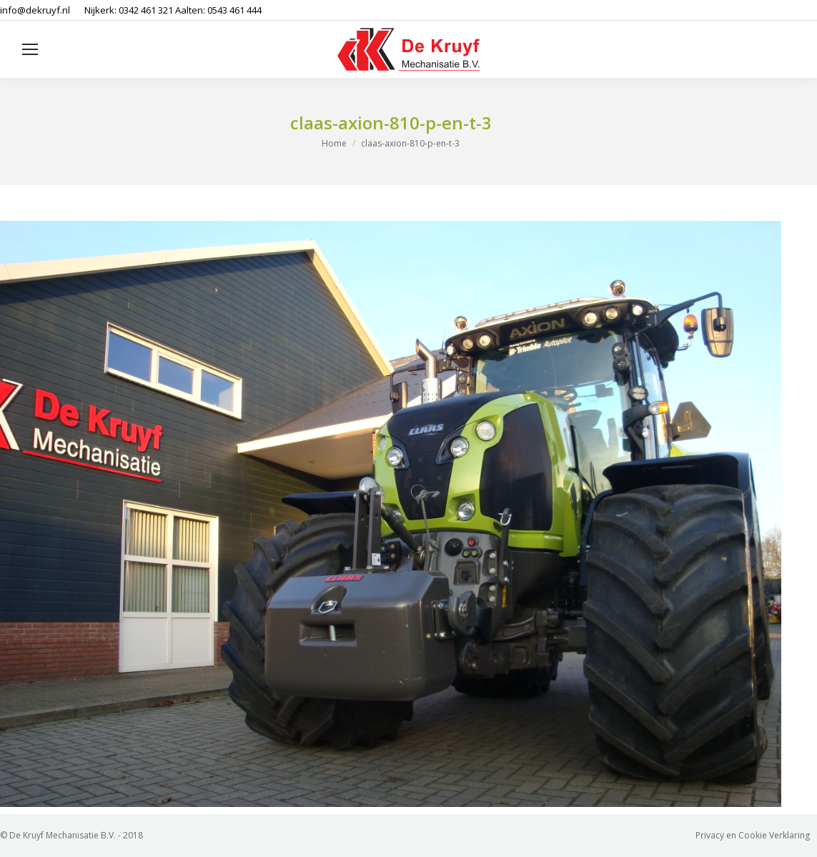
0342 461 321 (146, 10)
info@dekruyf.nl (35, 10)
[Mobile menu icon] (30, 49)
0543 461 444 (234, 10)
